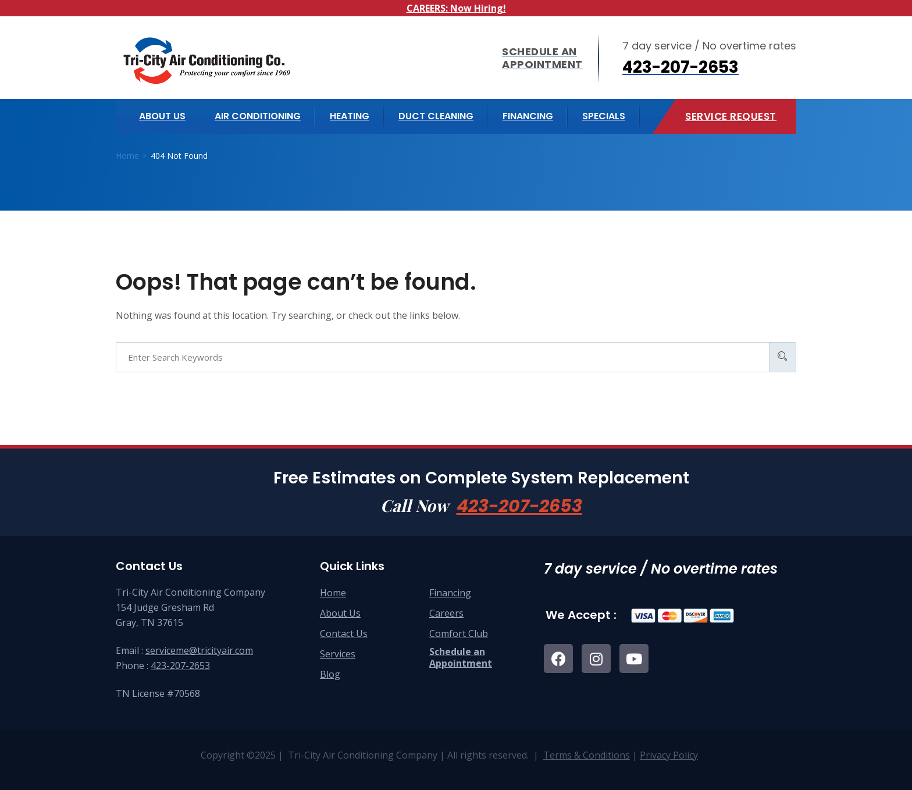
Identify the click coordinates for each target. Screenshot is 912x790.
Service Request (730, 116)
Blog (330, 674)
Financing (528, 116)
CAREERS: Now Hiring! (456, 8)
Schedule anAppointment (460, 657)
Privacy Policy (669, 755)
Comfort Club (458, 633)
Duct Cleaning (435, 116)
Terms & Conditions (586, 755)
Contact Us (344, 633)
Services (337, 653)
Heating (349, 116)
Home (333, 592)
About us (162, 116)
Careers (446, 613)
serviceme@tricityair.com (199, 650)
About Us (340, 613)
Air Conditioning (258, 116)
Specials (603, 116)
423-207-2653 (519, 506)
